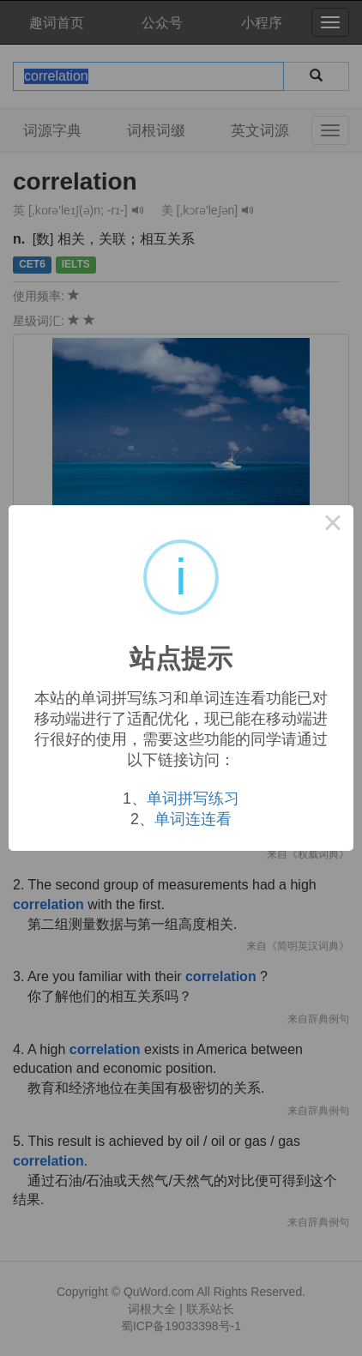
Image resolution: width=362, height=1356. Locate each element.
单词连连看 (193, 819)
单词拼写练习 (193, 798)
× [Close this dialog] (333, 525)
